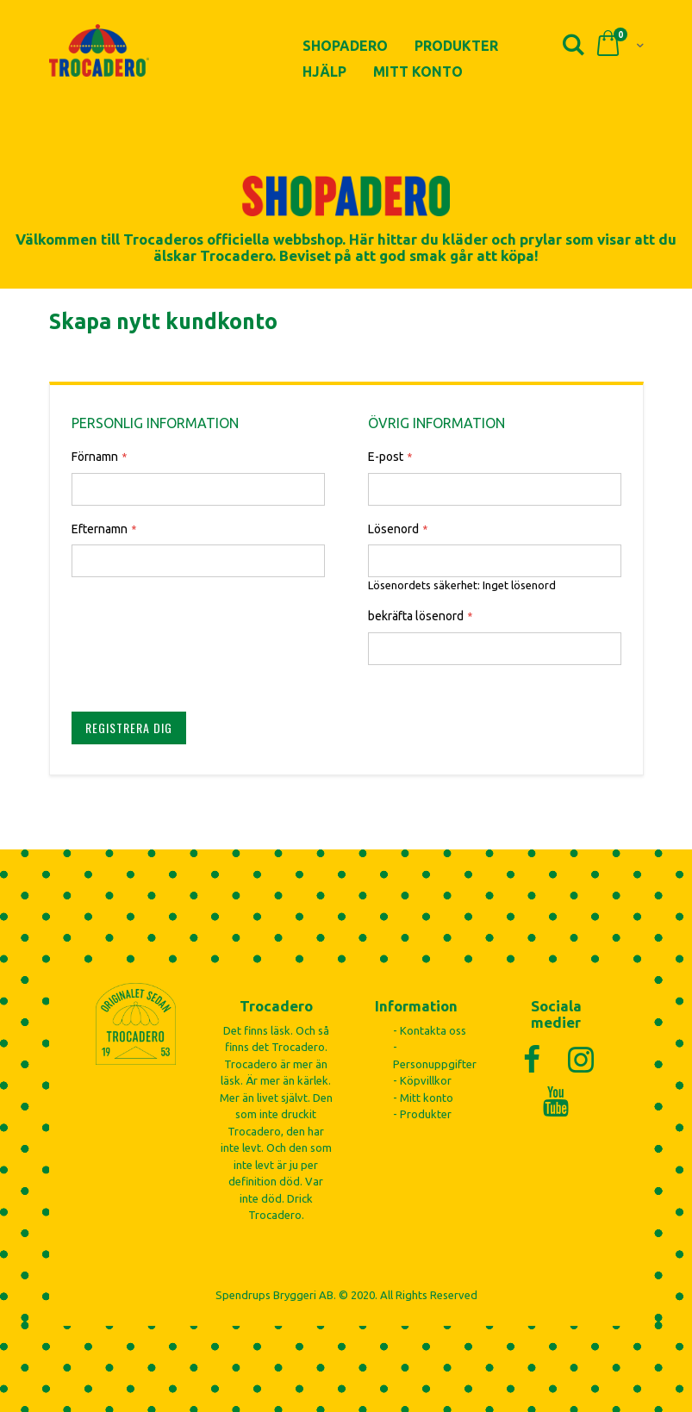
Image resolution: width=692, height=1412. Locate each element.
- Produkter (422, 1114)
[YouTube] (556, 1101)
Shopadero (345, 45)
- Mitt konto (423, 1098)
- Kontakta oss (429, 1030)
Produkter (456, 45)
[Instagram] (580, 1059)
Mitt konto (418, 71)
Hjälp (324, 71)
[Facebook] (531, 1059)
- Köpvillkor (422, 1080)
